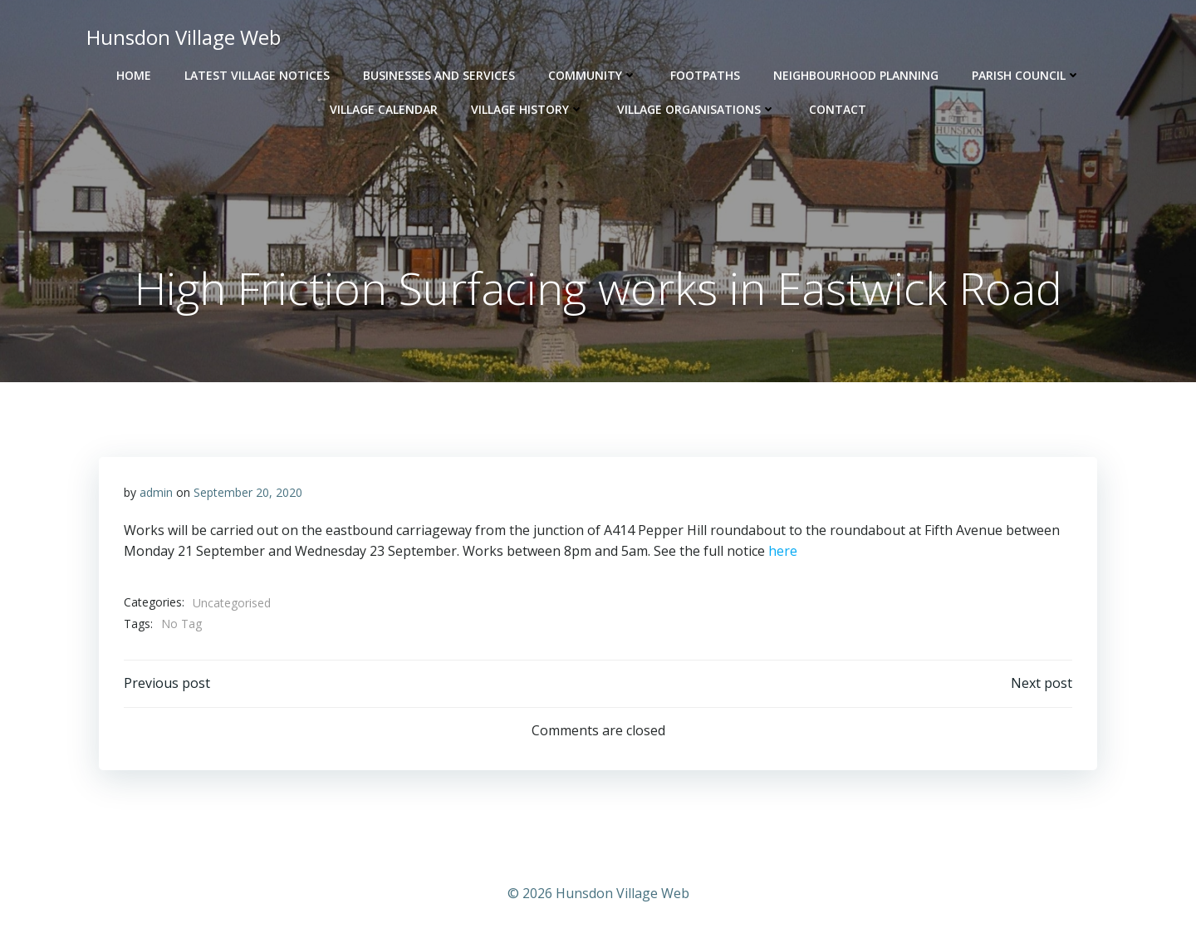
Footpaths (705, 75)
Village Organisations (696, 109)
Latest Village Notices (257, 75)
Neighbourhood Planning (856, 75)
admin (156, 492)
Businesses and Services (439, 75)
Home (133, 75)
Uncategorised (232, 603)
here (782, 551)
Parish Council (1026, 75)
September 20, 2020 (248, 492)
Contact (837, 109)
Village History (527, 109)
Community (592, 75)
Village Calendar (384, 109)
